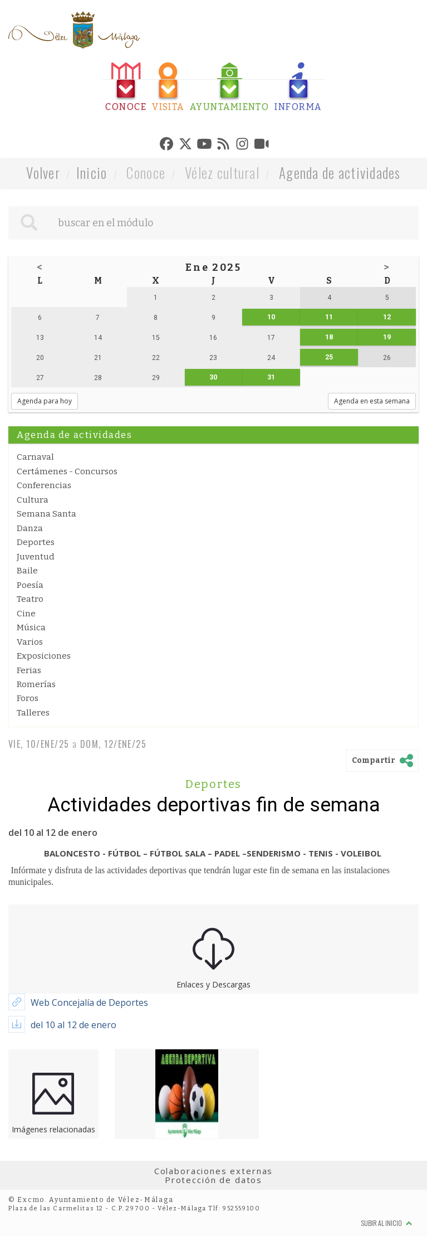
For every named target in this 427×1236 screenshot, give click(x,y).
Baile (27, 571)
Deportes (36, 542)
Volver (43, 172)
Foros (27, 698)
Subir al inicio (387, 1223)
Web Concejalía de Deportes (89, 1002)
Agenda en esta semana (372, 401)
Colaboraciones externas (213, 1170)
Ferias (29, 670)
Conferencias (44, 485)
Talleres (33, 713)
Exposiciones (44, 656)
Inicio (91, 172)
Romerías (36, 684)
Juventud (36, 557)
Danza (30, 528)
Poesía (30, 585)
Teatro (30, 599)
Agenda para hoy (44, 401)
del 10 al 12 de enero (73, 1025)
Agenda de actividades (340, 172)
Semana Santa (46, 514)
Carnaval (35, 457)
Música (31, 627)
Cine (26, 614)
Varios (30, 642)
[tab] (125, 87)
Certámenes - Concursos (67, 471)
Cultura (32, 500)
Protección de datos (213, 1179)
